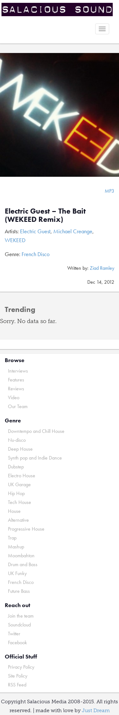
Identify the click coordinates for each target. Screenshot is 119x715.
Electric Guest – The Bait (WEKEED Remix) (45, 215)
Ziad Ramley (102, 268)
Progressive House (26, 529)
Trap (12, 537)
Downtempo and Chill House (36, 431)
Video (13, 397)
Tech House (19, 502)
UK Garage (19, 484)
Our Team (18, 406)
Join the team (21, 615)
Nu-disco (17, 440)
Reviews (16, 388)
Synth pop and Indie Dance (35, 457)
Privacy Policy (21, 667)
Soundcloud (19, 624)
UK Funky (17, 573)
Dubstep (16, 466)
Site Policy (17, 675)
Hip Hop (16, 493)
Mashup (16, 546)
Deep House (20, 449)
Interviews (18, 370)
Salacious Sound (57, 10)
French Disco (36, 254)
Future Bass (19, 591)
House (14, 511)
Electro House (21, 475)
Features (16, 379)
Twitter (14, 633)
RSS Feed (17, 684)
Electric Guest (35, 231)
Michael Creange (72, 231)
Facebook (17, 642)
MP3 (109, 191)
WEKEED (15, 240)
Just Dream (96, 710)
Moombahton (21, 555)
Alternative (18, 520)
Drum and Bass (22, 564)
